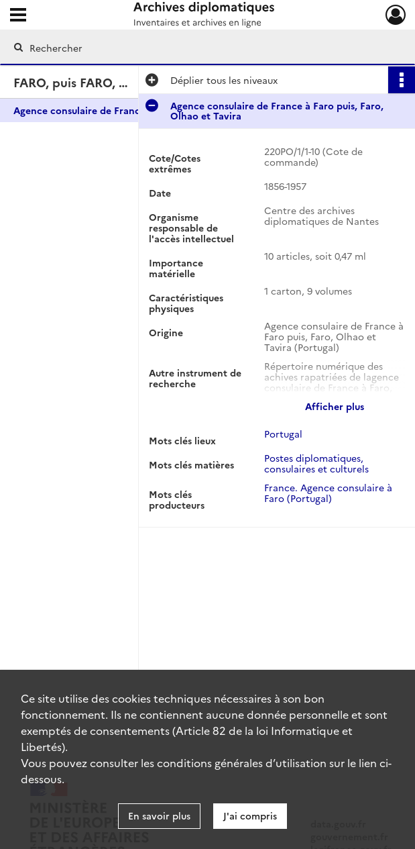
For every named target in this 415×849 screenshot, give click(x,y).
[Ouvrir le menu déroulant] (18, 16)
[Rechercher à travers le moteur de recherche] (193, 47)
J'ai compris (250, 815)
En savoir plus (159, 815)
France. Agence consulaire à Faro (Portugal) (328, 493)
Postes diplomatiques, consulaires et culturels (316, 463)
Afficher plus (334, 406)
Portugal (283, 433)
